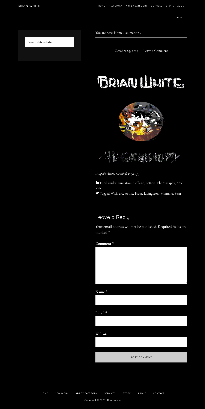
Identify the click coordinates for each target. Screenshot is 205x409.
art (121, 193)
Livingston (151, 193)
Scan (178, 193)
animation (125, 183)
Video (99, 188)
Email (101, 313)
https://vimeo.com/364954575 (117, 173)
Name (101, 292)
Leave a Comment (155, 51)
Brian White (29, 6)
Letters (150, 183)
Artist (129, 193)
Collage (138, 183)
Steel (180, 183)
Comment (104, 243)
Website (101, 334)
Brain (138, 193)
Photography (166, 183)
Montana (166, 193)
